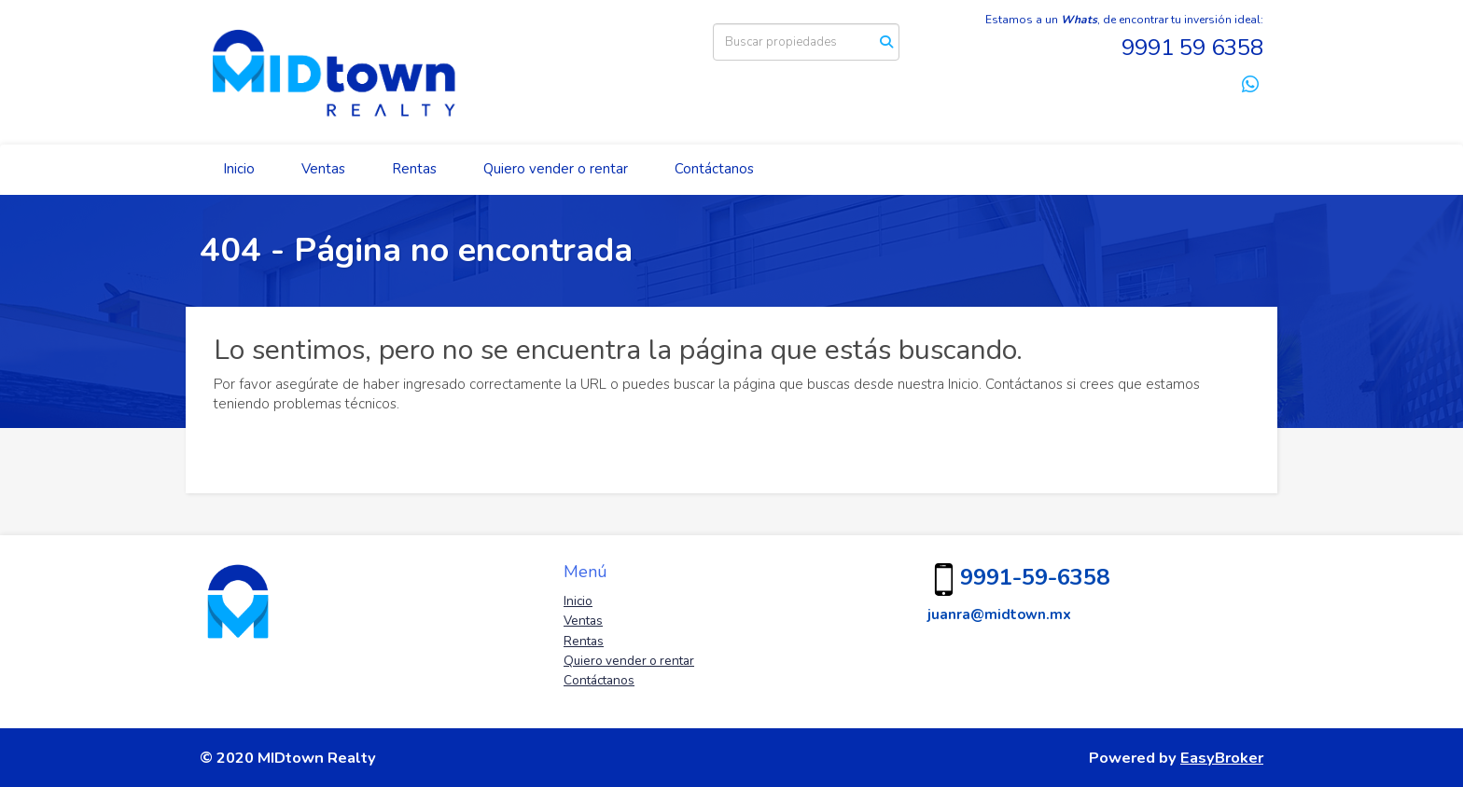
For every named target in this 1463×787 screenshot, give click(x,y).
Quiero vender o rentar (555, 168)
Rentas (414, 168)
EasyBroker (1221, 757)
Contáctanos (714, 168)
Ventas (323, 168)
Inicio (239, 168)
